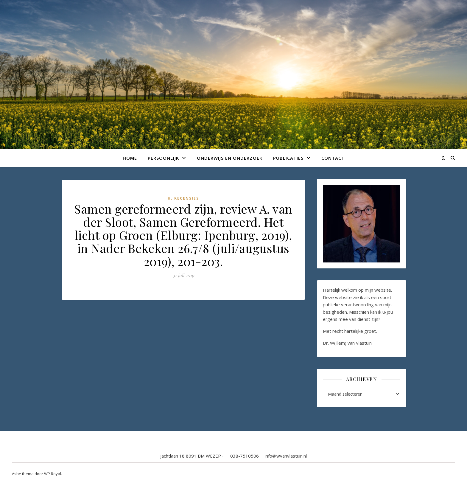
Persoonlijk (163, 158)
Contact (333, 158)
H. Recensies (183, 198)
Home (130, 158)
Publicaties (288, 158)
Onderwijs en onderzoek (229, 158)
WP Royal (52, 473)
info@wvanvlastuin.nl (286, 456)
